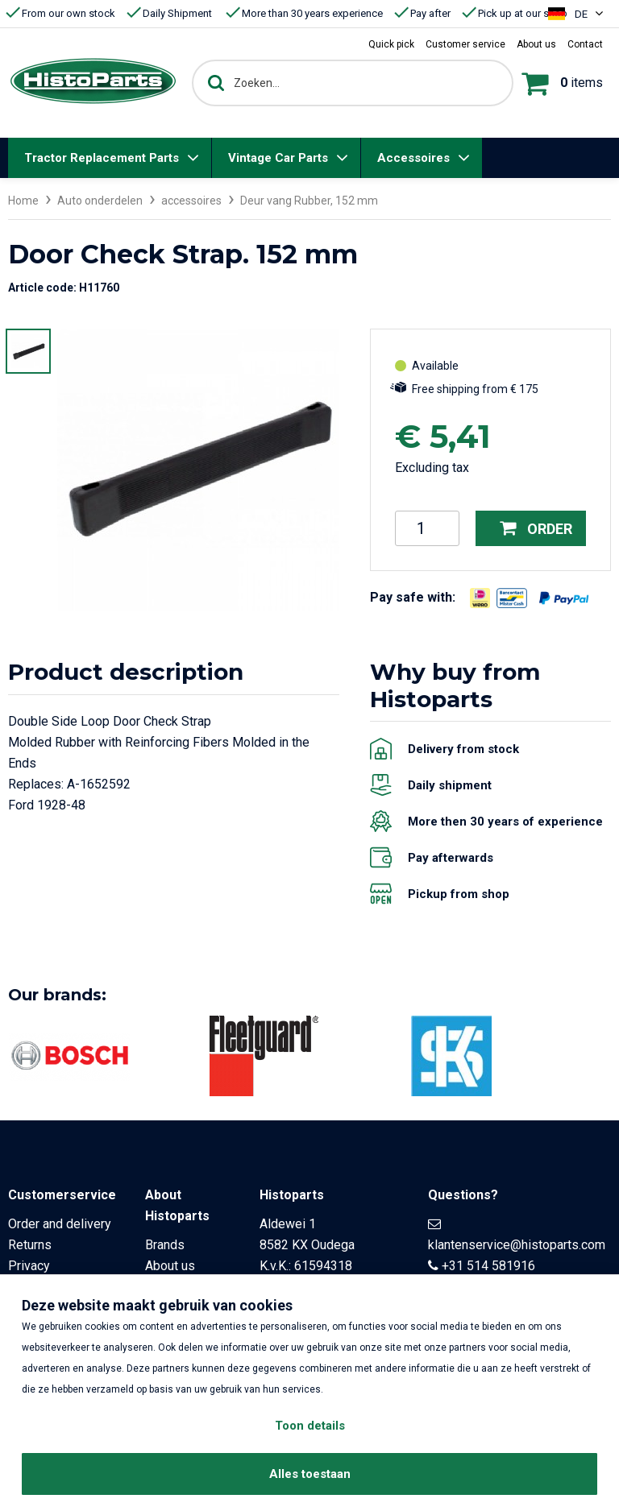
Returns (30, 1244)
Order (536, 528)
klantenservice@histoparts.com (516, 1244)
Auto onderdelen (100, 200)
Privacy (29, 1265)
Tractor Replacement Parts (101, 158)
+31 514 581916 (488, 1265)
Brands (165, 1244)
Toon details (310, 1425)
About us (170, 1265)
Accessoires (413, 158)
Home (23, 200)
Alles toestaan (310, 1474)
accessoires (191, 200)
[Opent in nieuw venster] (480, 598)
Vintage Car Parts (278, 158)
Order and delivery (59, 1224)
